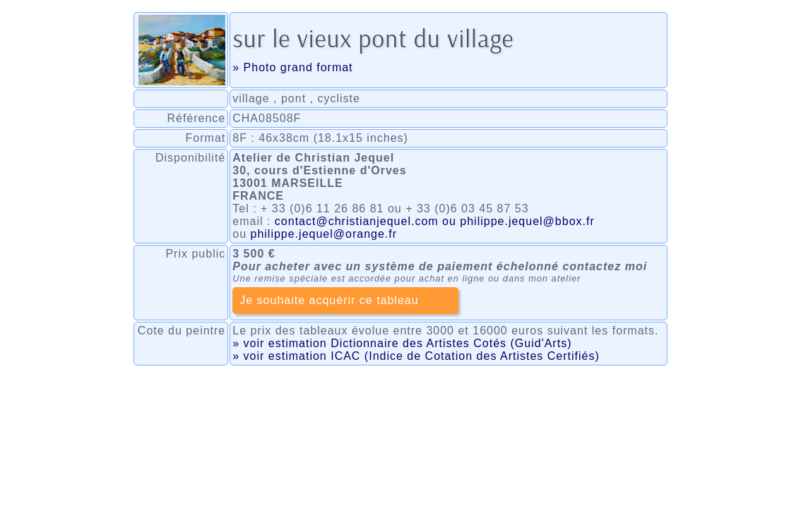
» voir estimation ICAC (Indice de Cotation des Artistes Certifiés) (416, 356)
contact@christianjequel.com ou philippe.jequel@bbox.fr (435, 221)
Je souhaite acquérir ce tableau (328, 300)
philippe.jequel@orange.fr (324, 234)
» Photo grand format (292, 67)
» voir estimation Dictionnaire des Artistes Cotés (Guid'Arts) (401, 343)
